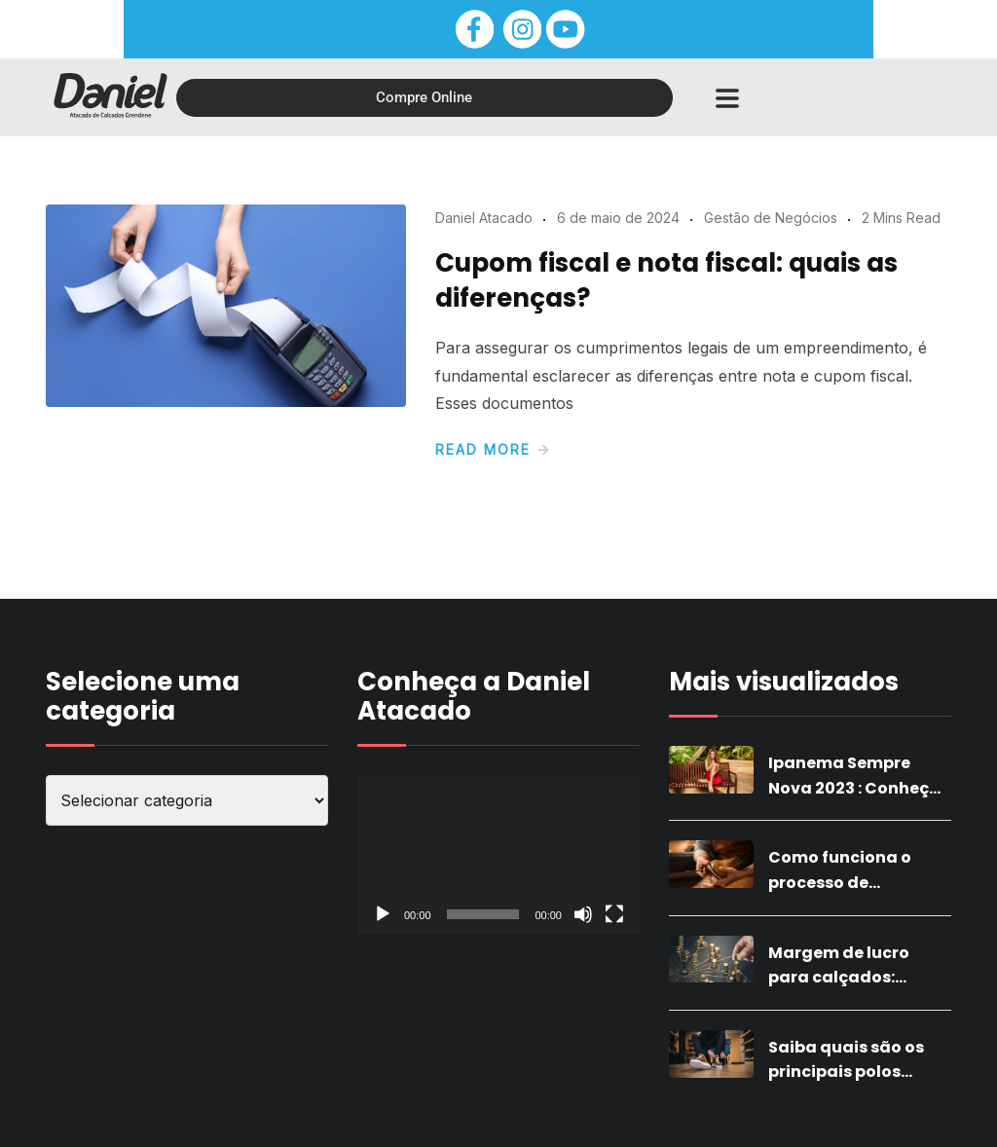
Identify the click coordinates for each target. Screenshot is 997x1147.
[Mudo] (583, 914)
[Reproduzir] (382, 914)
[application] (498, 854)
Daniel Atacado (484, 217)
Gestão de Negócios (770, 217)
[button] (726, 97)
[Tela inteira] (614, 914)
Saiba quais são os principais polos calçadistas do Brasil (856, 1072)
